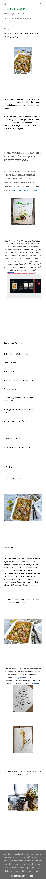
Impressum (20, 18)
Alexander (34, 683)
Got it (32, 876)
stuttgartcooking (15, 8)
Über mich (8, 18)
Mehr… (29, 18)
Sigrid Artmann (22, 678)
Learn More (18, 876)
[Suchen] (40, 3)
